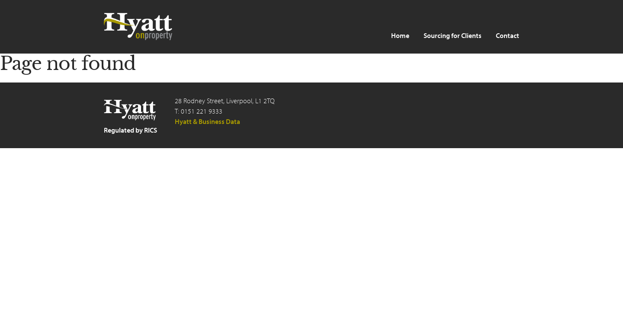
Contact (507, 35)
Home (400, 35)
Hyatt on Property (138, 26)
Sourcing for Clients (453, 35)
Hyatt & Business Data (207, 121)
